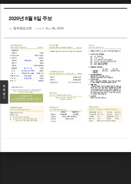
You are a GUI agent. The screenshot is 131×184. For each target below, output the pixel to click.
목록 (4, 92)
